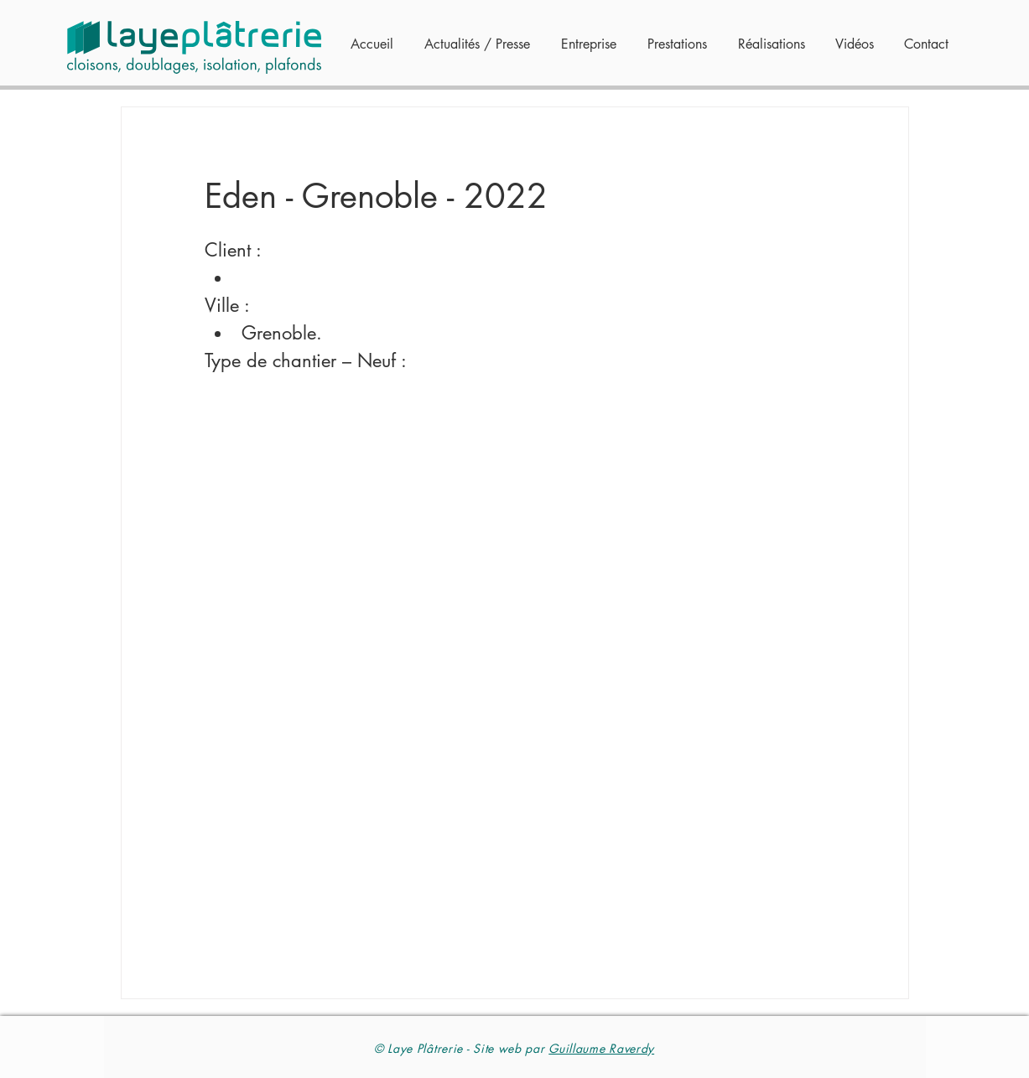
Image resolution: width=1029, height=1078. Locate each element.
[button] (674, 44)
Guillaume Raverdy (601, 1048)
